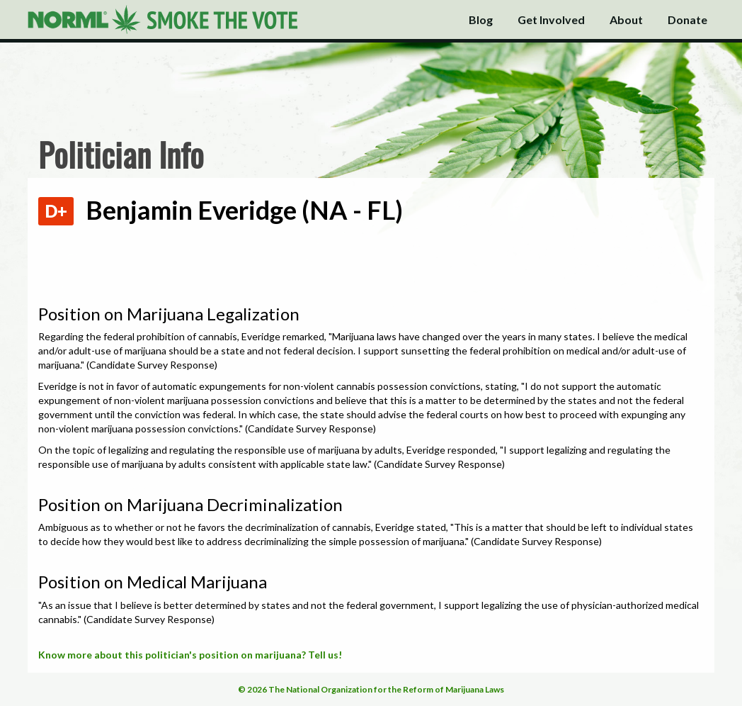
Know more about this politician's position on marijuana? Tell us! (190, 655)
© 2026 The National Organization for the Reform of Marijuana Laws (371, 689)
